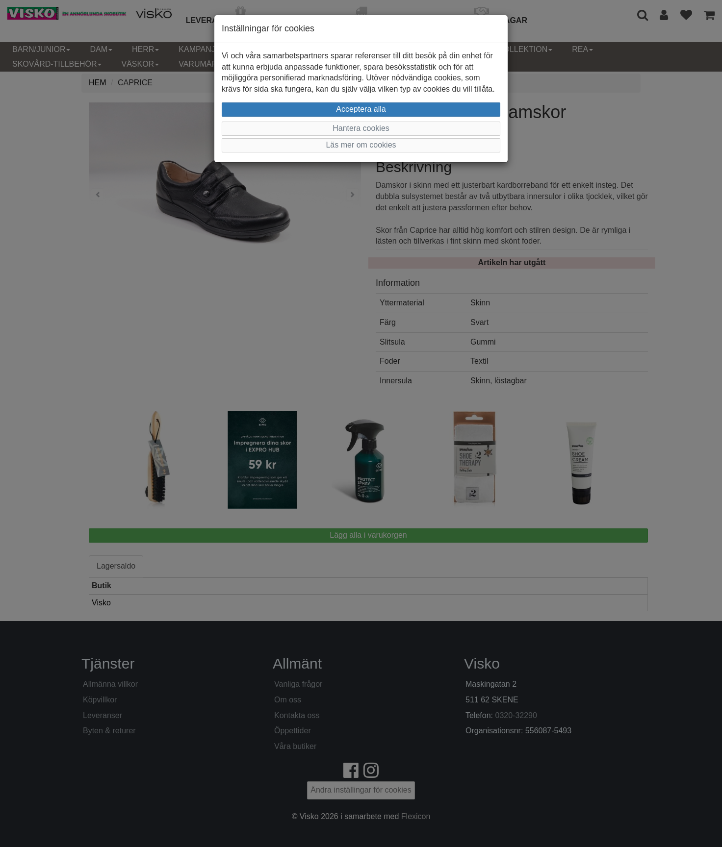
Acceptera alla (361, 109)
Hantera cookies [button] (361, 128)
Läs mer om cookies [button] (361, 145)
